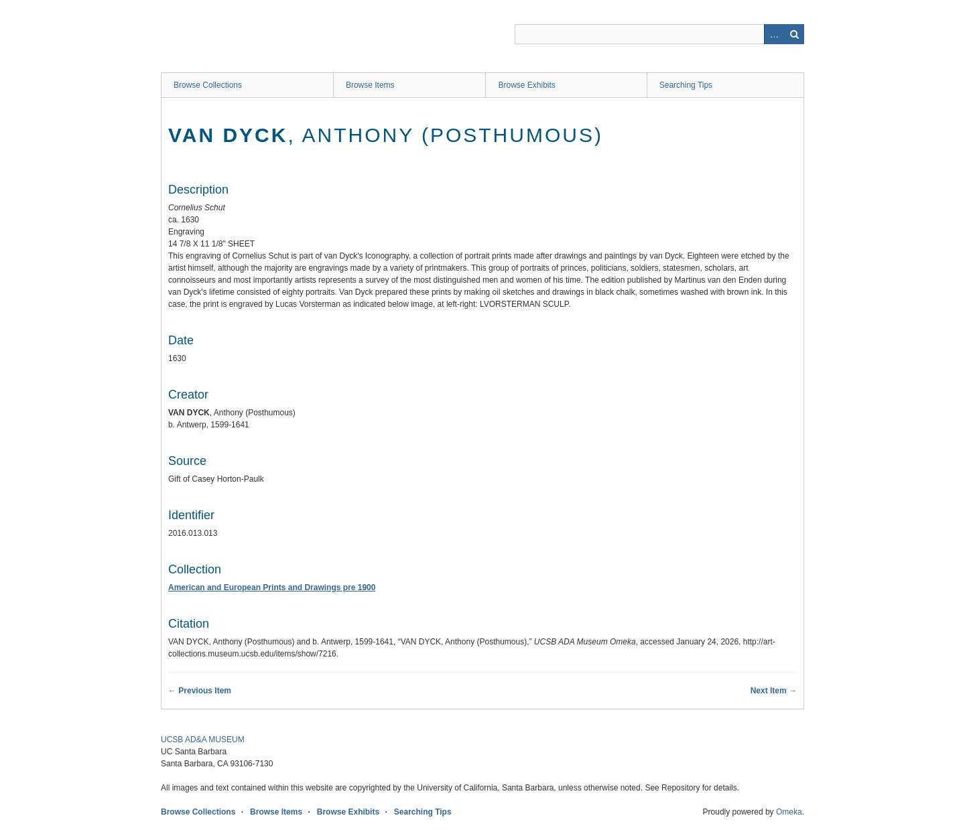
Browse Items (370, 85)
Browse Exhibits (526, 85)
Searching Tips (685, 85)
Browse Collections (208, 85)
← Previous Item (199, 690)
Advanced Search (774, 34)
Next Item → (774, 690)
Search (794, 34)
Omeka (789, 812)
